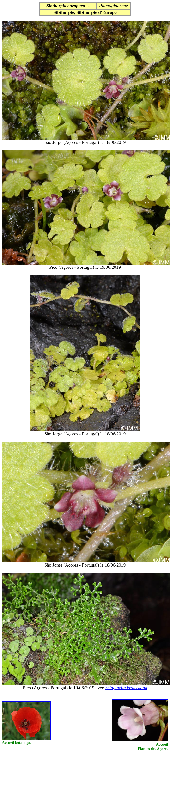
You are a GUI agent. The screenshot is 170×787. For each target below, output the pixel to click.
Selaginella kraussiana (126, 687)
